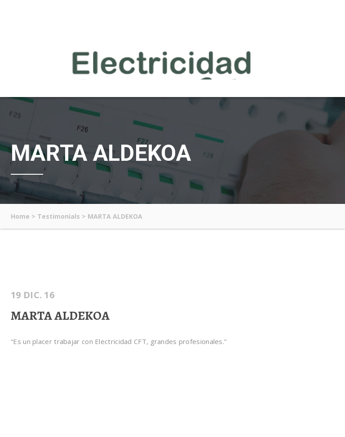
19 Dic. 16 (32, 295)
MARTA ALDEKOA (60, 316)
